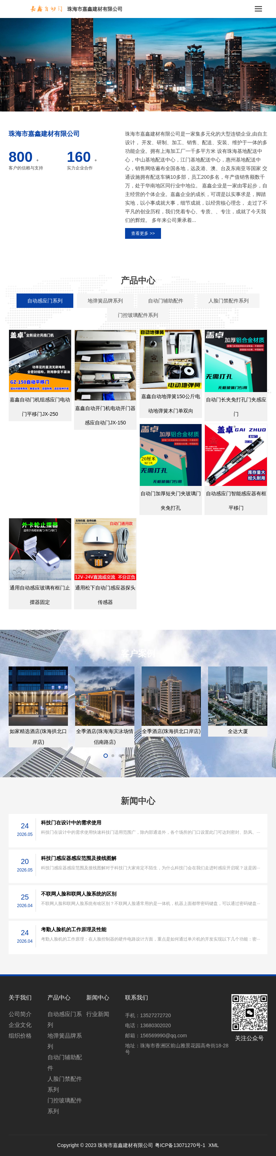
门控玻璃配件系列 (64, 1105)
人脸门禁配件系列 (64, 1084)
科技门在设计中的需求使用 (71, 822)
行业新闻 (97, 1014)
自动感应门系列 (64, 1019)
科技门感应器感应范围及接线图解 (78, 858)
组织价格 (20, 1036)
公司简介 (20, 1014)
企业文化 (20, 1025)
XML (213, 1145)
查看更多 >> (143, 233)
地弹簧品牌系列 (64, 1041)
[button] (135, 107)
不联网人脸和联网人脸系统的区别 (78, 894)
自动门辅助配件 (64, 1062)
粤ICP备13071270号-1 (180, 1145)
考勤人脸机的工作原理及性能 (73, 929)
